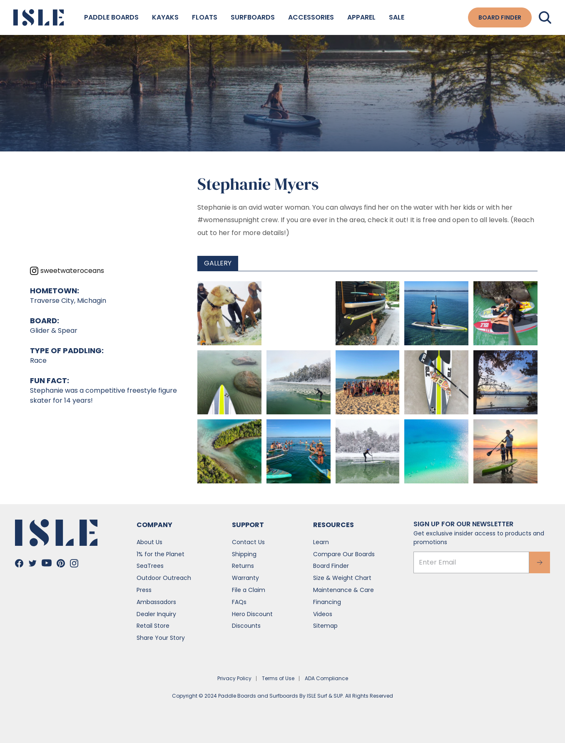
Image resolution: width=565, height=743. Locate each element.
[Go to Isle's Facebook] (19, 563)
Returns (243, 566)
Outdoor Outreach (164, 578)
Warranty (245, 578)
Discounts (246, 626)
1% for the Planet (160, 554)
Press (144, 590)
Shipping (244, 554)
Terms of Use (278, 678)
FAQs (239, 602)
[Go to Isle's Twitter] (32, 563)
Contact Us (248, 542)
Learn (321, 542)
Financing (327, 602)
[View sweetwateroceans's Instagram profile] (67, 271)
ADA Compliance (326, 678)
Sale (396, 17)
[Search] (545, 17)
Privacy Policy (234, 678)
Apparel (361, 17)
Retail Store (153, 626)
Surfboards (253, 17)
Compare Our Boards (344, 554)
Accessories (311, 17)
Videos (322, 614)
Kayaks (165, 17)
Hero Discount (252, 614)
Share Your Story (161, 638)
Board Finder (331, 566)
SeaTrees (150, 566)
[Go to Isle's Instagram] (74, 563)
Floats (204, 17)
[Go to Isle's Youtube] (47, 563)
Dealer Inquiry (156, 614)
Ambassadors (156, 602)
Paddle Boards (111, 17)
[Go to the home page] (38, 17)
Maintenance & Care (343, 590)
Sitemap (325, 626)
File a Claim (248, 590)
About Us (149, 542)
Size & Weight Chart (342, 578)
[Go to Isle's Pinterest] (61, 563)
